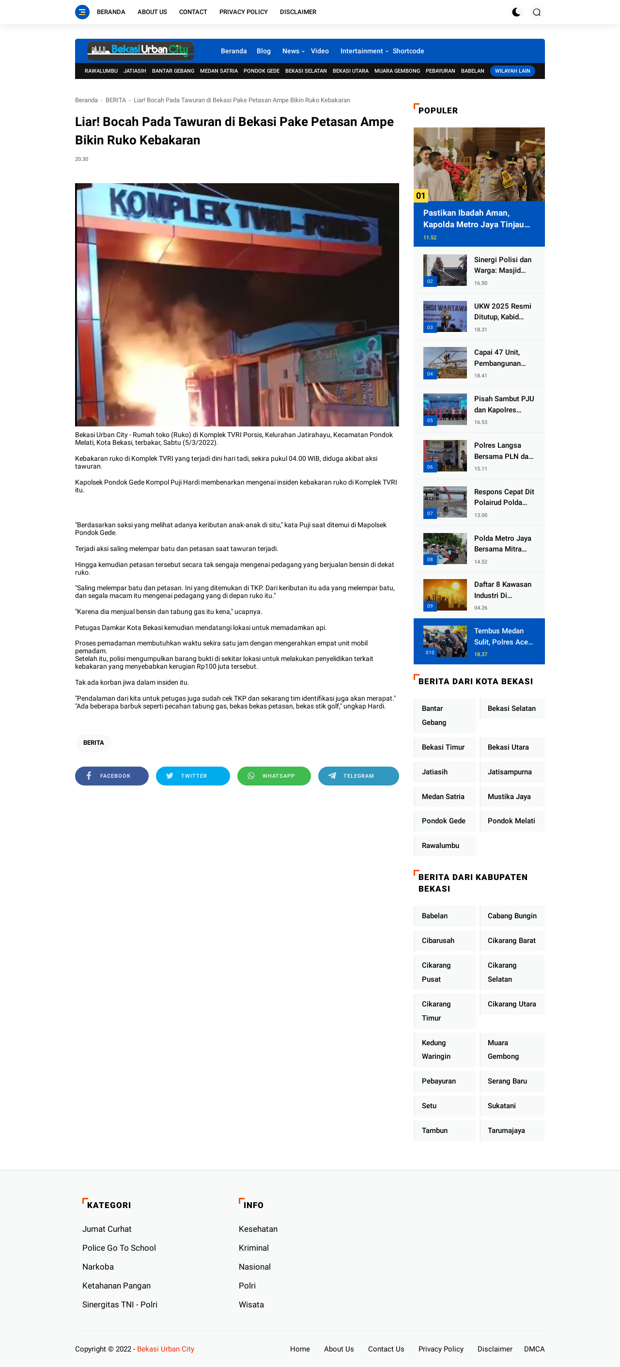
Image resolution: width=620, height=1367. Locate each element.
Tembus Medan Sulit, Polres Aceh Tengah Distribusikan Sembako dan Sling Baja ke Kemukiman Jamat (504, 637)
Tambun (435, 1130)
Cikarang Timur (436, 1011)
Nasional (255, 1267)
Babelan (472, 71)
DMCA (534, 1349)
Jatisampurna (510, 772)
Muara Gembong (397, 71)
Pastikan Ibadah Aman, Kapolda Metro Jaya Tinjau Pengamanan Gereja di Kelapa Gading (479, 219)
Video (320, 51)
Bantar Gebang (173, 71)
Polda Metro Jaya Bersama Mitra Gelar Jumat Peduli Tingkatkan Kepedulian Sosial (503, 544)
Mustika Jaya (509, 796)
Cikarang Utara (512, 1004)
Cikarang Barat (512, 940)
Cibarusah (438, 940)
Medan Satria (219, 71)
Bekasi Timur (443, 747)
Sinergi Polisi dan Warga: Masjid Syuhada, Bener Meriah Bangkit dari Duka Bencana (504, 265)
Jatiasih (135, 71)
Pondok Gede (261, 71)
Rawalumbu (101, 71)
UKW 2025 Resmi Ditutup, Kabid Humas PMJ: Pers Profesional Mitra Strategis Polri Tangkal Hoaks (503, 312)
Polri (247, 1285)
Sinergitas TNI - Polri (119, 1304)
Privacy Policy (243, 12)
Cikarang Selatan (502, 972)
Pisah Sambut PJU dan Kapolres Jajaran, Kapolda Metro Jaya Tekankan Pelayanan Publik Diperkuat (504, 404)
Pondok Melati (511, 821)
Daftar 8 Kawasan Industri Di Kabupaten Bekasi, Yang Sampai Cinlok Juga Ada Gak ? (503, 590)
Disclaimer (298, 12)
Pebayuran (440, 71)
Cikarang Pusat (436, 972)
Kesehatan (258, 1229)
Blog (264, 51)
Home (300, 1349)
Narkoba (98, 1267)
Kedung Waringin (436, 1049)
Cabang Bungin (512, 915)
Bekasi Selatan (306, 71)
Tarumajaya (506, 1130)
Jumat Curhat (107, 1229)
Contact (193, 12)
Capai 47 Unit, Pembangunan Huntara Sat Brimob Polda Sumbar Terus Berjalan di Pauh (500, 358)
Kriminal (254, 1248)
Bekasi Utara (351, 71)
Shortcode (408, 51)
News (290, 51)
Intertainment (362, 51)
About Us (152, 12)
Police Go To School (119, 1248)
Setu (429, 1105)
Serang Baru (507, 1081)
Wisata (251, 1304)
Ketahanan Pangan (116, 1285)
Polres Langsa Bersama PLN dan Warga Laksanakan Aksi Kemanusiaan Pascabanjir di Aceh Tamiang (503, 451)
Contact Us (386, 1349)
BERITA (116, 100)
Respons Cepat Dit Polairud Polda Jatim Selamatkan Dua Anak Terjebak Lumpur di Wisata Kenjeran (504, 497)
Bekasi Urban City (165, 1349)
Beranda (111, 12)
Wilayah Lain (512, 71)
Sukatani (502, 1105)
